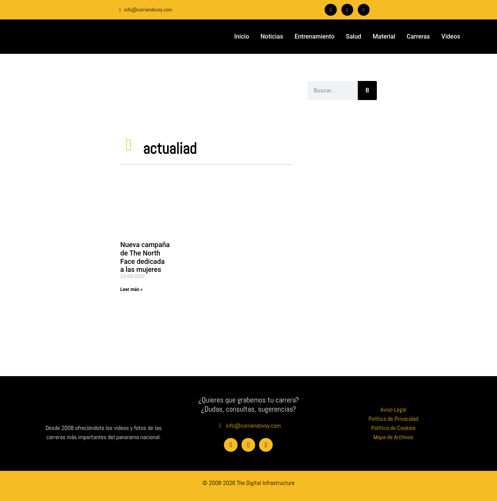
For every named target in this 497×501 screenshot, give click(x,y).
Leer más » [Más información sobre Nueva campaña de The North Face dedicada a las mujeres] (131, 289)
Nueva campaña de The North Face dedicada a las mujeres (145, 257)
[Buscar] (367, 90)
